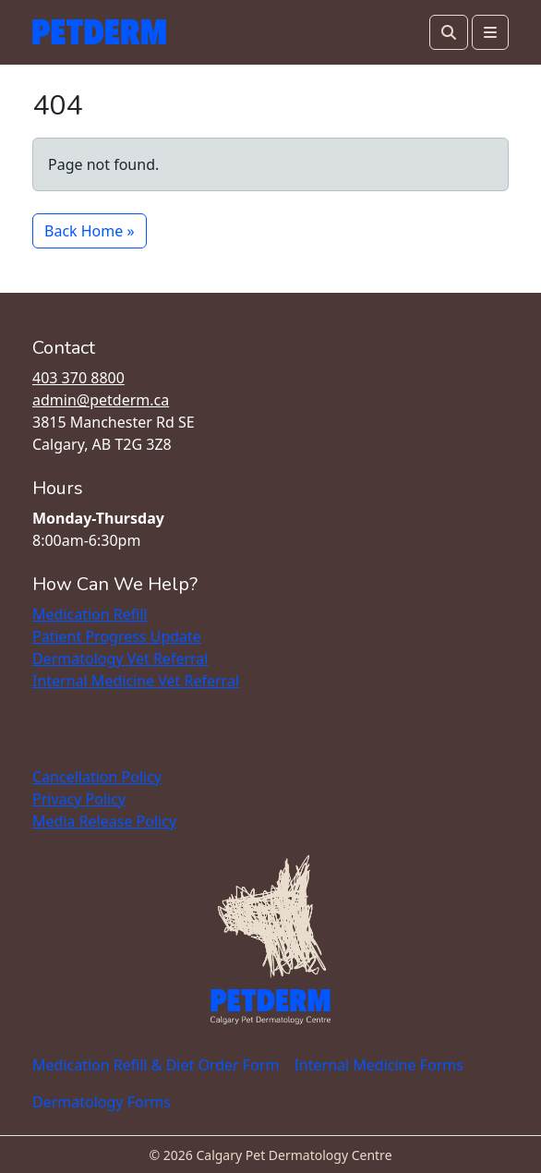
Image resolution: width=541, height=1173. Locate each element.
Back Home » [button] (89, 231)
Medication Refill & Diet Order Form (155, 1065)
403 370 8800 (78, 378)
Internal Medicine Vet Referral (135, 681)
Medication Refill (90, 614)
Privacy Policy (79, 799)
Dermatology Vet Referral (120, 658)
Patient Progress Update (116, 636)
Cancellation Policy (97, 777)
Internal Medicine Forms (378, 1065)
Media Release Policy (104, 821)
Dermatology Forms (101, 1102)
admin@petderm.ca (100, 400)
